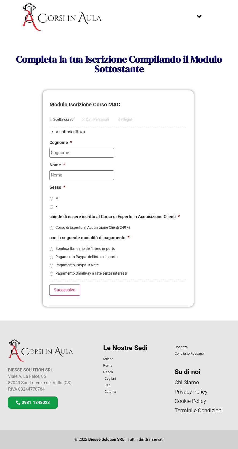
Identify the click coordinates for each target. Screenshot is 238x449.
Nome (57, 164)
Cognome (60, 142)
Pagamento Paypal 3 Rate (77, 265)
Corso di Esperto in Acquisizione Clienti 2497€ (92, 227)
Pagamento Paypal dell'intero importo (86, 257)
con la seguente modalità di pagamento (89, 237)
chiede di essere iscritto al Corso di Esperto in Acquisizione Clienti (114, 216)
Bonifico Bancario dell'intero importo (85, 248)
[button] (199, 16)
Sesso (57, 187)
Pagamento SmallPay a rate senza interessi (91, 273)
